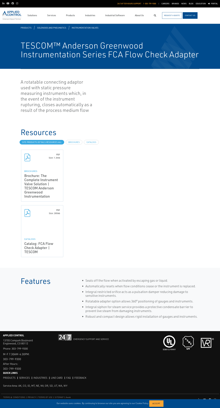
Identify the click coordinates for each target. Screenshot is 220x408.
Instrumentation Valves (85, 27)
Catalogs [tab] (91, 142)
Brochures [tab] (74, 142)
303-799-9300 (20, 348)
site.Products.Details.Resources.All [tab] (42, 142)
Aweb (68, 397)
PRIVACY (32, 397)
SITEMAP (59, 397)
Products (26, 27)
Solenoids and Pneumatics (51, 27)
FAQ (68, 377)
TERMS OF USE (45, 397)
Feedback (80, 377)
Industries (40, 377)
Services (24, 377)
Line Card (57, 377)
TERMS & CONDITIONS (14, 397)
